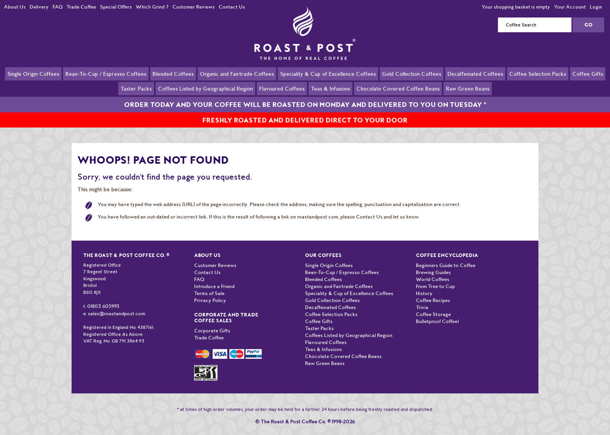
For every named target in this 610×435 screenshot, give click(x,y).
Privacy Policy (210, 291)
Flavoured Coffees (282, 88)
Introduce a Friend (214, 277)
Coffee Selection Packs (537, 73)
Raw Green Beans (467, 88)
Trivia (422, 298)
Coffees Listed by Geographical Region (205, 88)
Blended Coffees (173, 73)
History (424, 284)
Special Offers (116, 7)
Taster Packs (136, 88)
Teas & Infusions (330, 88)
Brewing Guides (433, 263)
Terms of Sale (209, 284)
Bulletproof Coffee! (437, 312)
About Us (15, 7)
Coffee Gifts (587, 73)
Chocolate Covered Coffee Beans (398, 88)
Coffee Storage (433, 305)
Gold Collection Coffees (411, 73)
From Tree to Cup (435, 277)
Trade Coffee (81, 7)
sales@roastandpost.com (116, 304)
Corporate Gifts (212, 322)
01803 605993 (103, 297)
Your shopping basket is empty (516, 7)
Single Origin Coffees (33, 73)
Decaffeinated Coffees (475, 73)
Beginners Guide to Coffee (445, 256)
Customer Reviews (193, 7)
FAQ (58, 7)
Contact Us (232, 7)
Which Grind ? (152, 7)
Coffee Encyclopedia (447, 246)
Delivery (39, 7)
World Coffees (432, 270)
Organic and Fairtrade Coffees (237, 73)
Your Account (570, 7)
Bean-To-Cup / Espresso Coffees (105, 73)
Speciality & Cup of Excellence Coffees (328, 73)
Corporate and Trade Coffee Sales (226, 308)
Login (596, 7)
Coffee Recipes (433, 291)
